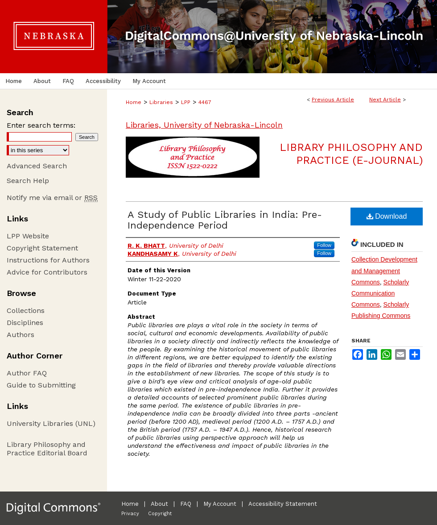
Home (133, 102)
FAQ (185, 503)
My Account (219, 503)
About (159, 503)
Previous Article (333, 99)
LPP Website (28, 236)
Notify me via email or (52, 197)
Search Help (28, 180)
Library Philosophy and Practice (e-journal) (351, 154)
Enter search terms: (41, 125)
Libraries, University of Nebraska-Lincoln (204, 124)
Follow (324, 245)
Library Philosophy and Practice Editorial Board (47, 448)
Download (387, 216)
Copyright (160, 514)
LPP (185, 102)
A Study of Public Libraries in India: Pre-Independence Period (225, 220)
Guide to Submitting (41, 385)
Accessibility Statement (282, 503)
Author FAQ (27, 373)
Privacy (130, 514)
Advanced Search (37, 166)
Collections (26, 310)
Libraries (161, 102)
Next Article (385, 99)
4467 (204, 102)
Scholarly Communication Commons (380, 293)
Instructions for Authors (48, 260)
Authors (20, 334)
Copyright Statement (42, 248)
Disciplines (25, 322)
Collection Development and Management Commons (384, 270)
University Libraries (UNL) (51, 423)
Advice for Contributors (47, 272)
